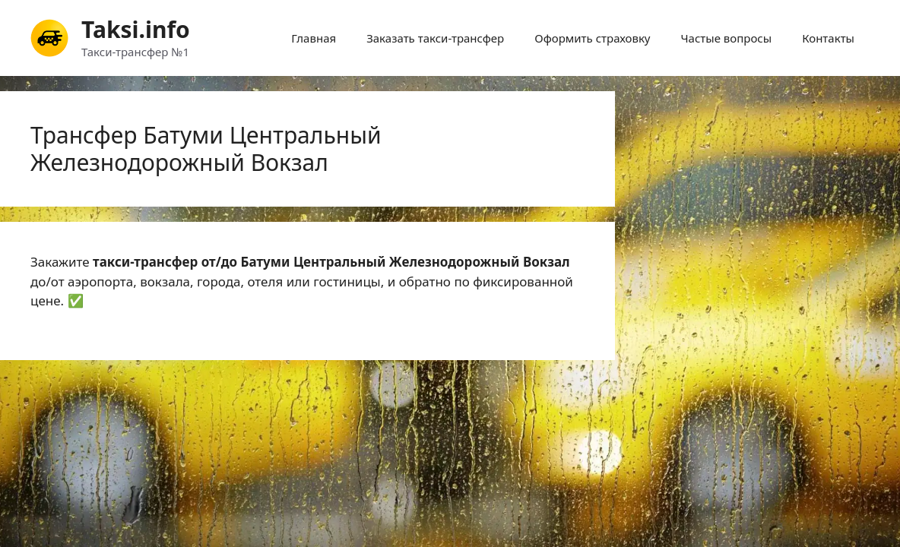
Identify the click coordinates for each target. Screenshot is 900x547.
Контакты (828, 38)
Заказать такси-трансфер (435, 38)
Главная (313, 38)
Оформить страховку (592, 38)
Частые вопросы (726, 38)
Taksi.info (135, 29)
